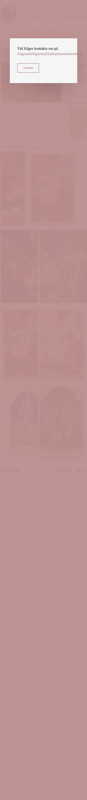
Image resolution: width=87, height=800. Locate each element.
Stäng (28, 68)
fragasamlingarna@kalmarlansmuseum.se (49, 54)
